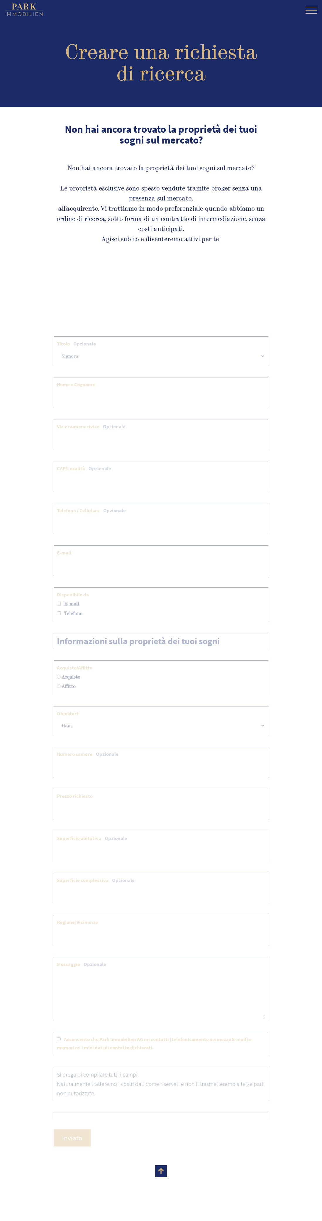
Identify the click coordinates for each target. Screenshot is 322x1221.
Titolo (76, 343)
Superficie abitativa (92, 838)
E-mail (64, 552)
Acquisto (68, 677)
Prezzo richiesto (75, 796)
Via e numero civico (91, 426)
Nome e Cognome (76, 384)
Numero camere (87, 754)
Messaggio (81, 964)
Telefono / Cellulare (91, 510)
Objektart (68, 713)
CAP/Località (84, 468)
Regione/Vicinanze (77, 922)
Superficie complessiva (96, 880)
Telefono (69, 613)
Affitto (66, 686)
